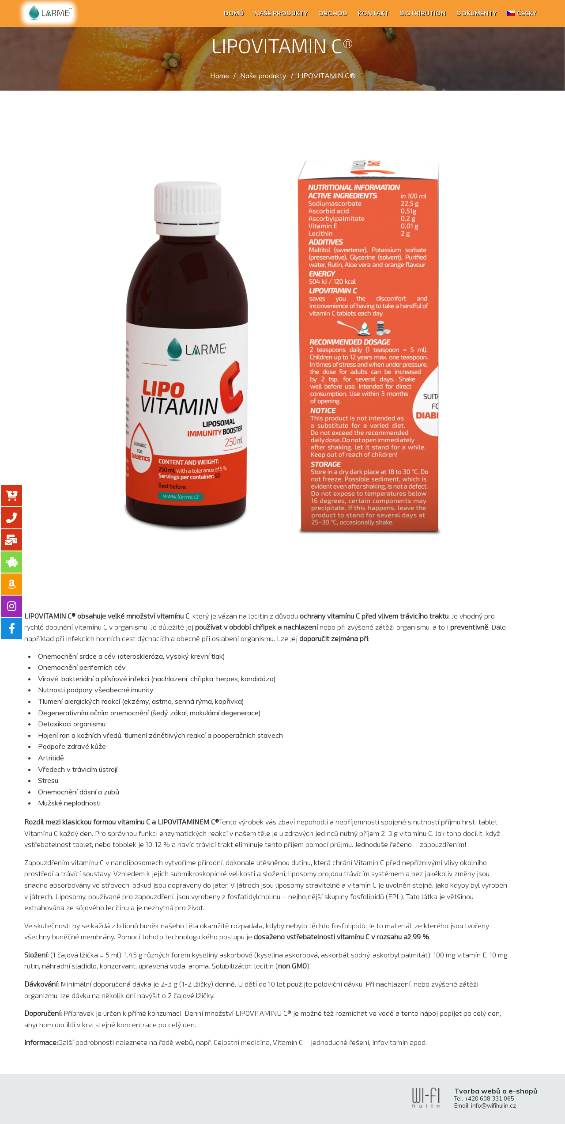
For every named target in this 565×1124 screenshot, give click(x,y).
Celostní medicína (242, 1042)
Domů (234, 13)
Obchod (332, 13)
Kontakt (373, 13)
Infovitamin (390, 1042)
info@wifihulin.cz (493, 1105)
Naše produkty (281, 13)
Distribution (422, 13)
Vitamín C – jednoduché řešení (321, 1042)
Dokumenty (476, 13)
